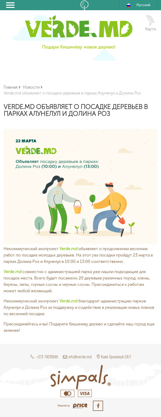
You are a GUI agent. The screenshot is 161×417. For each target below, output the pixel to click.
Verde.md (68, 248)
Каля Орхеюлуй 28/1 (114, 356)
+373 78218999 (44, 356)
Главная (11, 87)
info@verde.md (77, 356)
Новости (31, 87)
